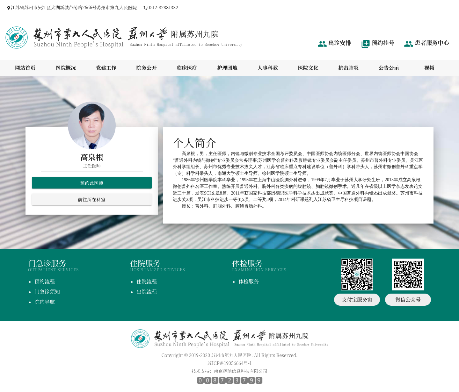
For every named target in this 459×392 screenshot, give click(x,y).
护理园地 (227, 67)
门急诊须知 (47, 291)
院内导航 (44, 301)
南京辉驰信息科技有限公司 (240, 371)
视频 (429, 67)
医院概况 (65, 67)
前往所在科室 (92, 199)
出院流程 (146, 291)
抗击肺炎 (348, 67)
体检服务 (248, 281)
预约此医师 (92, 183)
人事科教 (268, 67)
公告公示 (389, 67)
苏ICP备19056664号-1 (230, 363)
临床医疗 (187, 67)
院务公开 (146, 67)
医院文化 (308, 67)
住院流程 (146, 281)
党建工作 (106, 67)
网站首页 (25, 67)
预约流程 (44, 281)
